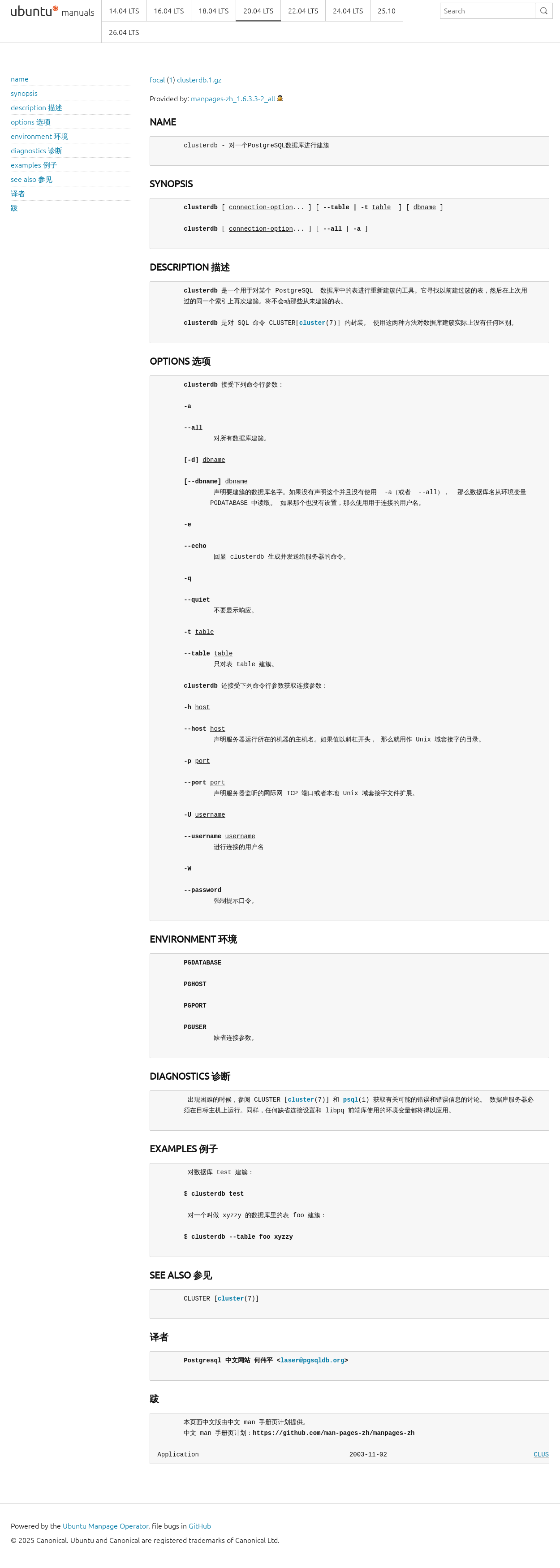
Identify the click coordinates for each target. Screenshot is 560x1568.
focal (157, 80)
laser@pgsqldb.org (312, 1360)
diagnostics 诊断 (36, 150)
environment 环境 (39, 136)
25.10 (387, 11)
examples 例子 (34, 165)
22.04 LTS (303, 11)
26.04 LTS (124, 32)
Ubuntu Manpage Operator (105, 1526)
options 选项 (31, 122)
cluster (312, 323)
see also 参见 (31, 179)
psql (350, 1099)
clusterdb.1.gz (199, 80)
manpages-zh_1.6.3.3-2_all (233, 99)
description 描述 (36, 107)
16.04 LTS (169, 11)
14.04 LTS (124, 11)
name (20, 79)
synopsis (24, 93)
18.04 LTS (213, 11)
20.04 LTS (258, 11)
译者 (18, 194)
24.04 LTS (348, 11)
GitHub (200, 1526)
